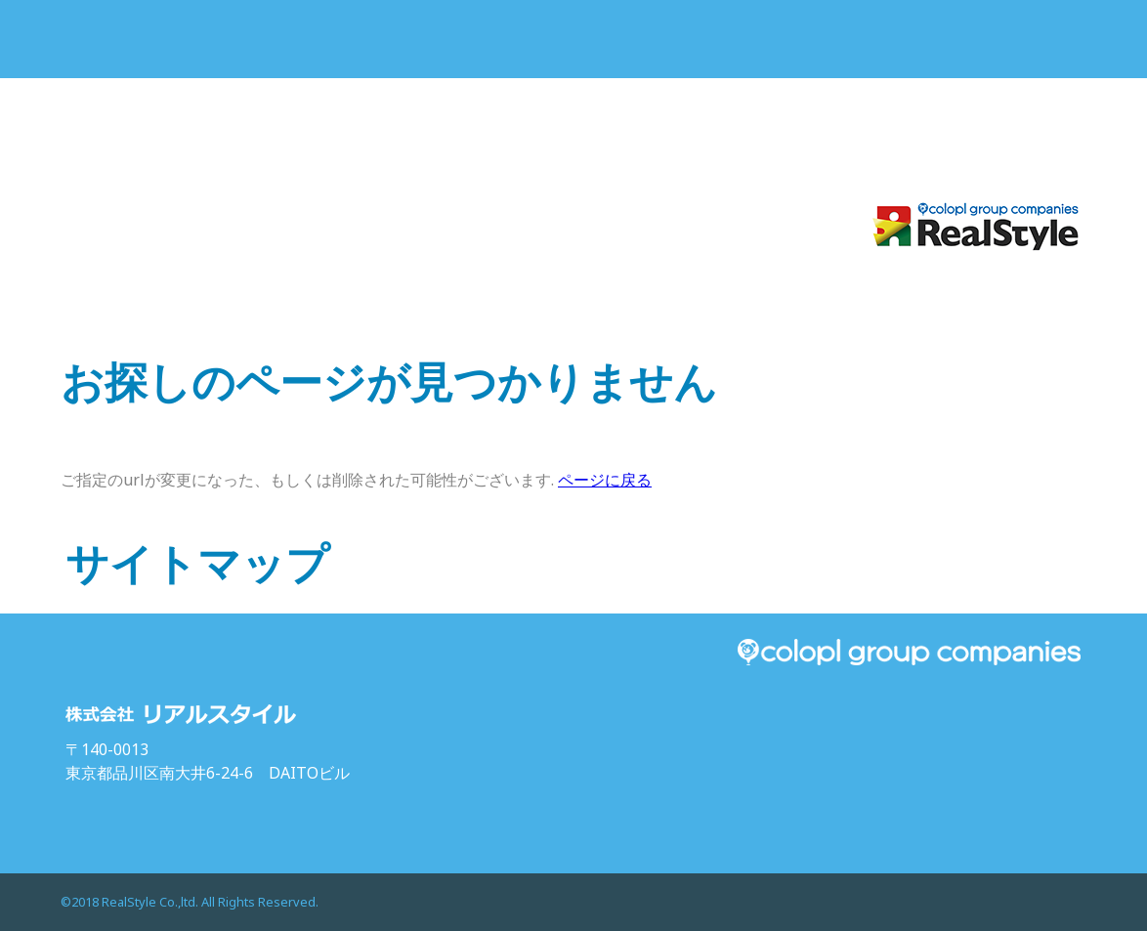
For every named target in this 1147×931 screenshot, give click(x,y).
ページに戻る (605, 479)
